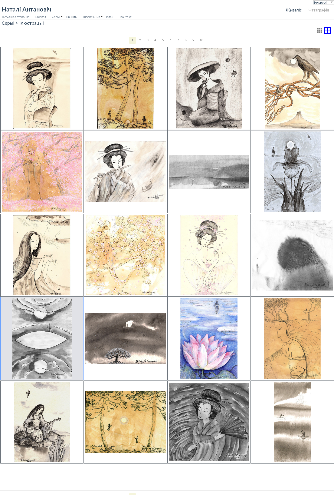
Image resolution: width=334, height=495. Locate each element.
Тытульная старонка (15, 17)
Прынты (71, 17)
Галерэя (40, 17)
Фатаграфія (318, 10)
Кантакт (125, 17)
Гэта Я (110, 17)
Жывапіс (294, 10)
